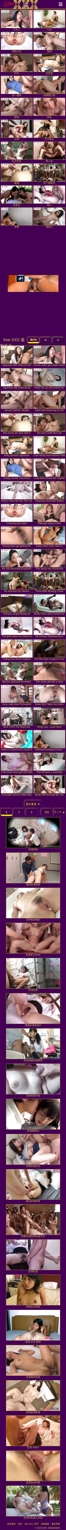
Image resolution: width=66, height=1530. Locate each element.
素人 (49, 195)
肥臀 (17, 217)
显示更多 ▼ (33, 804)
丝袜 (49, 108)
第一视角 (17, 86)
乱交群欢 (17, 152)
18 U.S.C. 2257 (31, 1524)
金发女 (17, 195)
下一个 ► (59, 812)
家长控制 (56, 1524)
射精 (17, 108)
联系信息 (11, 1524)
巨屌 (17, 130)
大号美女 (49, 130)
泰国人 (49, 217)
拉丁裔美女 (49, 173)
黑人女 (49, 152)
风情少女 (17, 42)
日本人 (17, 20)
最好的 (33, 339)
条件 (20, 1524)
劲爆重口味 (49, 86)
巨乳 (17, 64)
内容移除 (45, 1524)
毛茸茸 (49, 64)
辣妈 (49, 42)
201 (47, 812)
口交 (49, 20)
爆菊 (17, 173)
